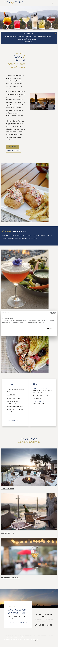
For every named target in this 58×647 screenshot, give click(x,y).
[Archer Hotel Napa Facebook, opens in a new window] (36, 625)
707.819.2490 (11, 394)
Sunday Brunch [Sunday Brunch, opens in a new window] (13, 151)
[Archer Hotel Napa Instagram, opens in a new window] (40, 625)
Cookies (21, 638)
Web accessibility (11, 638)
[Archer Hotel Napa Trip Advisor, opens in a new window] (47, 625)
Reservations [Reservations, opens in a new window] (13, 420)
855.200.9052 (49, 620)
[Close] (55, 33)
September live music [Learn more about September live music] (10, 577)
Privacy (50, 636)
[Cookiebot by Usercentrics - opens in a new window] (49, 313)
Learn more (41, 322)
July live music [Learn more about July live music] (7, 533)
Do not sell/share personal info (25, 636)
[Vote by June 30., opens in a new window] (28, 42)
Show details (50, 328)
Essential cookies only (29, 333)
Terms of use (42, 636)
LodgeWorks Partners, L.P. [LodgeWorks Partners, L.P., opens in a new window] (29, 640)
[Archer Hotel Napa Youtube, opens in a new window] (43, 625)
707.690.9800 (46, 622)
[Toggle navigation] (52, 3)
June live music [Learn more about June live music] (7, 488)
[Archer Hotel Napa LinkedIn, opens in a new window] (51, 625)
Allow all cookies (47, 333)
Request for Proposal (18, 623)
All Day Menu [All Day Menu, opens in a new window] (12, 147)
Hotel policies (8, 636)
